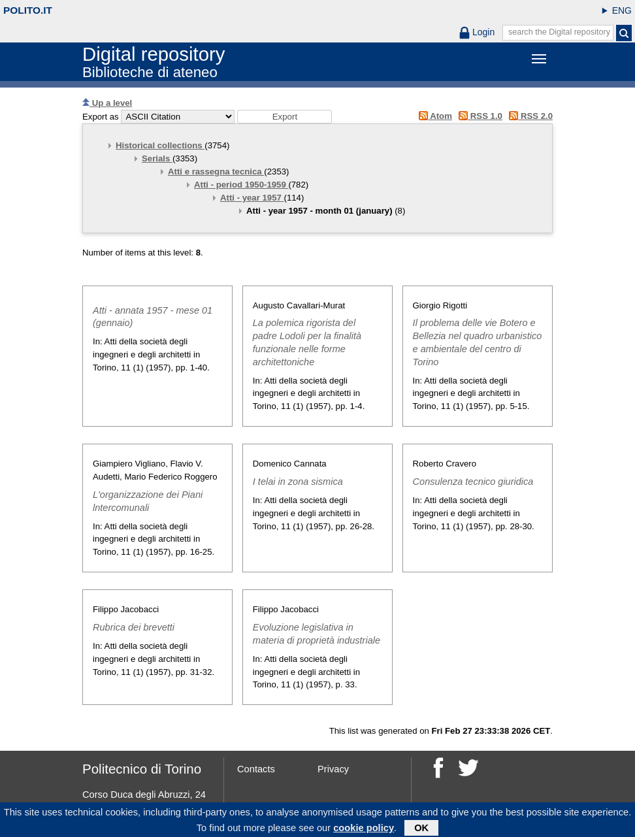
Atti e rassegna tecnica (216, 171)
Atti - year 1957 (252, 198)
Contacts (256, 769)
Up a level (107, 103)
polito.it (27, 10)
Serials (157, 158)
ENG (622, 10)
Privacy (333, 769)
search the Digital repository (559, 32)
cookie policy (363, 830)
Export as (100, 117)
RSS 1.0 (478, 116)
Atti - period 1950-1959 (241, 184)
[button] (284, 116)
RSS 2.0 (529, 116)
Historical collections (160, 145)
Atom (432, 116)
